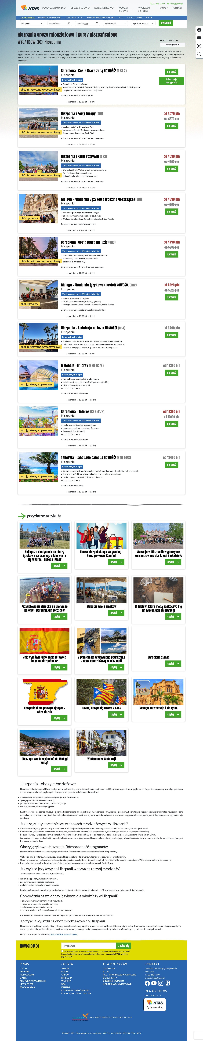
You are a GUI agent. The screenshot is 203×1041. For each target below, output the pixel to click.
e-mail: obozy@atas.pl (155, 978)
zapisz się (123, 946)
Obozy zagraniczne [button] (53, 7)
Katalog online (134, 17)
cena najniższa (172, 44)
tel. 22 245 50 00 (152, 974)
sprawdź (171, 72)
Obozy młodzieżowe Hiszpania (63, 934)
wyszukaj (166, 23)
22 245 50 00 (157, 3)
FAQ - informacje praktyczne (100, 17)
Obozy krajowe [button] (79, 7)
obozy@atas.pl (175, 3)
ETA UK (149, 17)
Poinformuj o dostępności (171, 81)
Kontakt (177, 7)
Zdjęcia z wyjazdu (74, 17)
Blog (121, 17)
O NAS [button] (163, 7)
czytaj (59, 566)
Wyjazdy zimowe (123, 9)
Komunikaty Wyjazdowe (49, 17)
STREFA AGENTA (153, 995)
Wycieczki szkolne (144, 9)
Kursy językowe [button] (103, 7)
